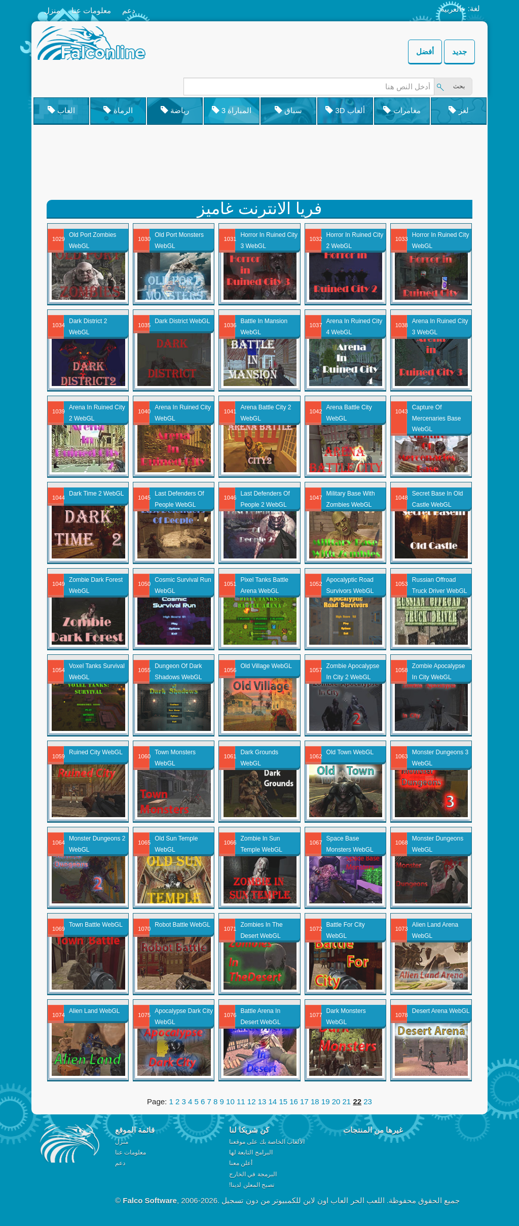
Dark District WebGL (182, 321)
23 (367, 1101)
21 (347, 1101)
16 (293, 1101)
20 (336, 1101)
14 (273, 1101)
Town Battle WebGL (96, 924)
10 (230, 1101)
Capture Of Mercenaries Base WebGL (436, 418)
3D (345, 110)
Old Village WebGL (266, 666)
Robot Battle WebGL (182, 924)
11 (241, 1101)
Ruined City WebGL (96, 752)
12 (251, 1101)
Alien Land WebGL (94, 1010)
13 (262, 1101)
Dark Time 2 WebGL (96, 493)
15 (283, 1101)
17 (304, 1101)
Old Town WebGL (350, 752)
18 (315, 1101)
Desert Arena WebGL (441, 1010)
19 (325, 1101)
